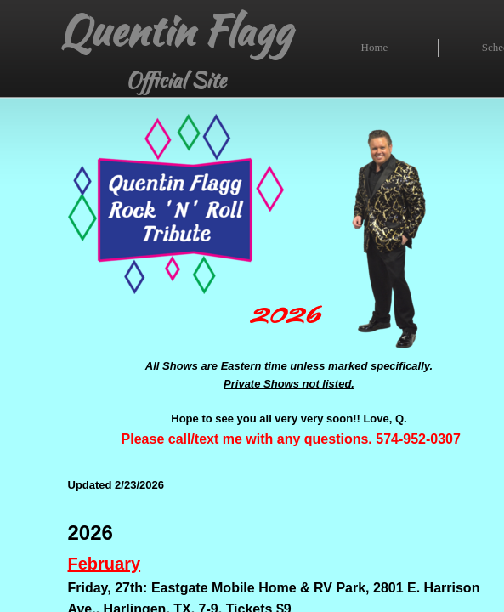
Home (374, 47)
